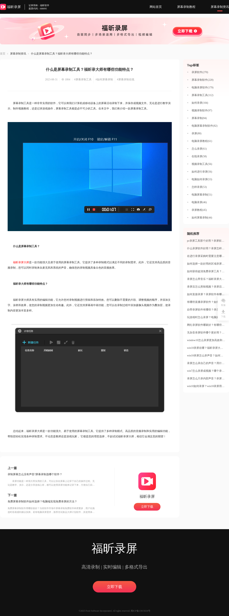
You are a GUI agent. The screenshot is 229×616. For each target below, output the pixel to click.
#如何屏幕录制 (104, 79)
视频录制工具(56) (202, 164)
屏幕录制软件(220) (202, 79)
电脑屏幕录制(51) (202, 194)
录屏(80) (196, 133)
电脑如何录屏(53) (202, 179)
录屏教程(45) (199, 210)
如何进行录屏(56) (202, 171)
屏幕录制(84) (199, 118)
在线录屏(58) (199, 156)
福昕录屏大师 (21, 262)
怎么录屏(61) (199, 148)
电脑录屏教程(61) (202, 141)
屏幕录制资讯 (220, 6)
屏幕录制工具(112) (202, 95)
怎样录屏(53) (199, 187)
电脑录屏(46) (199, 202)
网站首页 (156, 6)
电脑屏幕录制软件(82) (204, 125)
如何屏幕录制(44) (202, 217)
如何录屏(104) (200, 102)
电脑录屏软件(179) (202, 87)
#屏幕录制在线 (125, 79)
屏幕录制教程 (186, 6)
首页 (2, 53)
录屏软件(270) (200, 72)
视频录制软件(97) (202, 110)
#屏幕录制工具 (83, 79)
